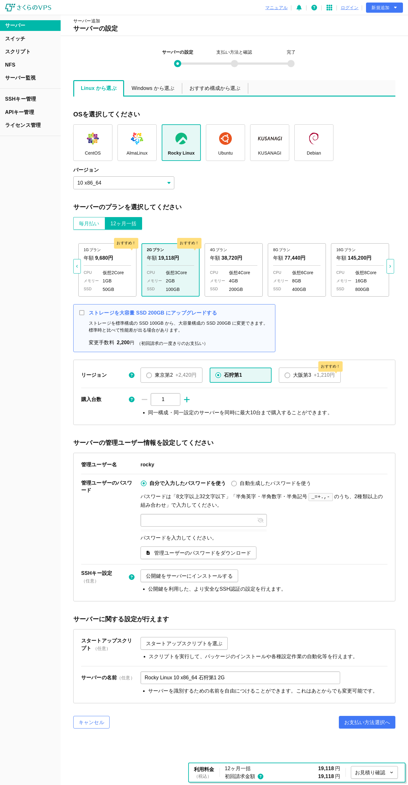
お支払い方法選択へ (367, 721)
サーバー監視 (20, 77)
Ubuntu (225, 142)
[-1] (144, 399)
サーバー (15, 25)
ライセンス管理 (23, 125)
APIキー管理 (19, 112)
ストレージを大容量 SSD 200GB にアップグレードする (153, 313)
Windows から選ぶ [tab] (153, 88)
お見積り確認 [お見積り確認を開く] (374, 772)
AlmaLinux (137, 142)
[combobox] (123, 182)
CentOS (93, 142)
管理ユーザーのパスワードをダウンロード (198, 552)
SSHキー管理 (20, 99)
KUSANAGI (270, 142)
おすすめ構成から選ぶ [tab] (215, 88)
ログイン (350, 7)
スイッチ (15, 38)
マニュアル (276, 7)
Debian (314, 142)
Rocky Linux (181, 142)
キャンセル (91, 721)
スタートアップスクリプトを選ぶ (184, 643)
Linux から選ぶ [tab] (99, 88)
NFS (10, 65)
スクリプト (18, 51)
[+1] (186, 399)
